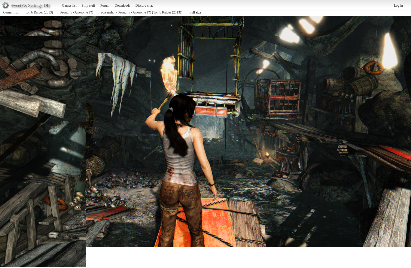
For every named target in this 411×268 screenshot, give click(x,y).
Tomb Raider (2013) (39, 12)
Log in (398, 5)
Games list (69, 5)
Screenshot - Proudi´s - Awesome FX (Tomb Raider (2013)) (141, 12)
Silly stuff (88, 5)
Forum (105, 5)
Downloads (122, 5)
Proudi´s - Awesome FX (76, 12)
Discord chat (144, 5)
